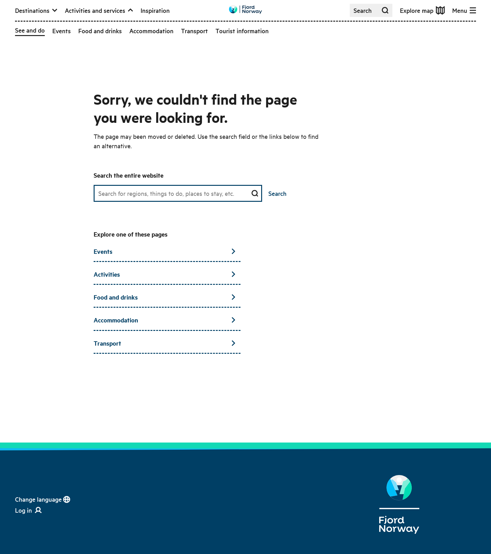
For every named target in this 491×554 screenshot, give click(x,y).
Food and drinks (164, 297)
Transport (164, 343)
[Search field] (178, 193)
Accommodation (164, 320)
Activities (164, 274)
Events (164, 251)
